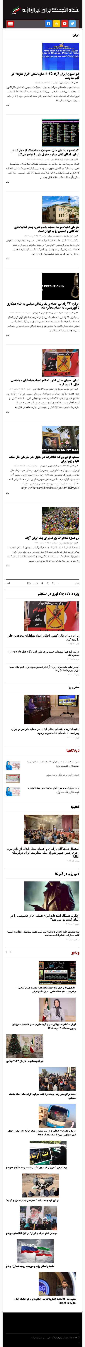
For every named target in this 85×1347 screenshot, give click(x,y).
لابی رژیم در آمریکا (67, 874)
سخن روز (73, 687)
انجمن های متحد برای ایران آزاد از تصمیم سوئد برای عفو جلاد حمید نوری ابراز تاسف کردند (44, 668)
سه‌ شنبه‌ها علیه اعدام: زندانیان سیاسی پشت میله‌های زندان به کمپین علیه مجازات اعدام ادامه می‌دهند (43, 933)
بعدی (77, 583)
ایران (61, 83)
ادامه (7, 105)
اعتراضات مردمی (57, 313)
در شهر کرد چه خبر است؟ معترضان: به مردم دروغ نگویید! (32, 1200)
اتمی (76, 466)
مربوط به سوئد (53, 236)
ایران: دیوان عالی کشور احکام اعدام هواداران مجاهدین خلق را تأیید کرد (43, 637)
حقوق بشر (55, 159)
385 (28, 583)
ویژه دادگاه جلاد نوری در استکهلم (58, 594)
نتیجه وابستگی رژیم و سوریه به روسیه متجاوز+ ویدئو (30, 1266)
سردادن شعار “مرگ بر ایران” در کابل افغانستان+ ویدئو (31, 1233)
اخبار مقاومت (68, 83)
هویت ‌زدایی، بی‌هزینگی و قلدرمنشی (62, 775)
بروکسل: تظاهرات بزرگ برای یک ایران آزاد (52, 538)
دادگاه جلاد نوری (39, 389)
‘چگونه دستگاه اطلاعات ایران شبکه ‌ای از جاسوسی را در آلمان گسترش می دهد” (45, 917)
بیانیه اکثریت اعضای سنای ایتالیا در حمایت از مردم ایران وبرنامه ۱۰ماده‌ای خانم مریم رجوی (45, 731)
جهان (50, 466)
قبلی (8, 583)
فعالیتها (75, 807)
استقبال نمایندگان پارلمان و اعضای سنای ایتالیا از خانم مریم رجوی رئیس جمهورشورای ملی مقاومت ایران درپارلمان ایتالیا (42, 852)
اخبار (76, 83)
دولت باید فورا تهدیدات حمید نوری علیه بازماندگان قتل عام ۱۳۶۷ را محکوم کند (43, 653)
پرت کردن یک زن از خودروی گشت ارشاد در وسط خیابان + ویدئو (36, 1167)
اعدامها (48, 313)
